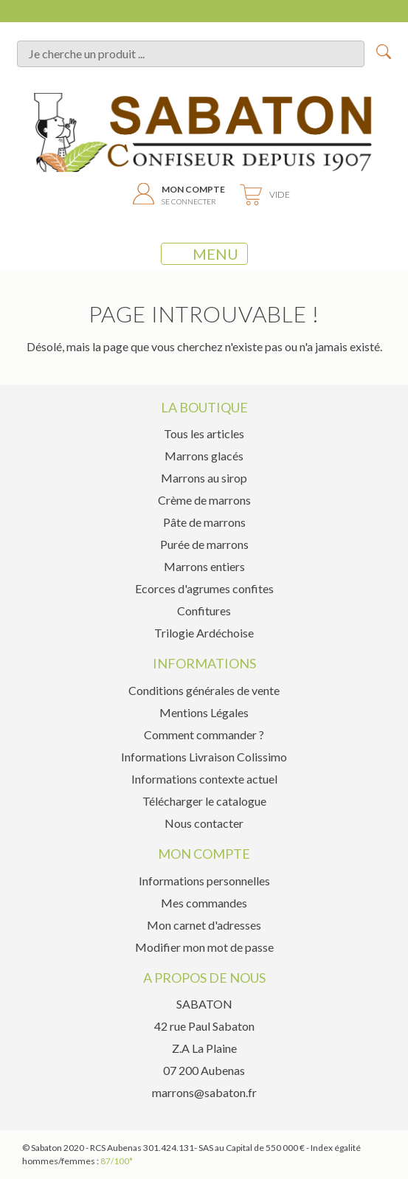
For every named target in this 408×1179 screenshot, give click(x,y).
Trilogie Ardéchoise (204, 633)
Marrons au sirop (204, 478)
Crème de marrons (204, 500)
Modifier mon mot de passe (204, 947)
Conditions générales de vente (204, 690)
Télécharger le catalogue (204, 801)
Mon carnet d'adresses (204, 925)
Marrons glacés (204, 456)
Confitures (204, 611)
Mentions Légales (204, 712)
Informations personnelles (204, 881)
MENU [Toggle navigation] (204, 254)
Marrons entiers (204, 566)
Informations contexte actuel (204, 779)
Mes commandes (204, 903)
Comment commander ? (204, 734)
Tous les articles (204, 433)
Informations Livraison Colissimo (204, 757)
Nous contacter (204, 823)
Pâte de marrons (204, 522)
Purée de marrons (204, 544)
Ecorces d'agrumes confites (204, 588)
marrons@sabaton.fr (204, 1092)
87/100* (116, 1160)
